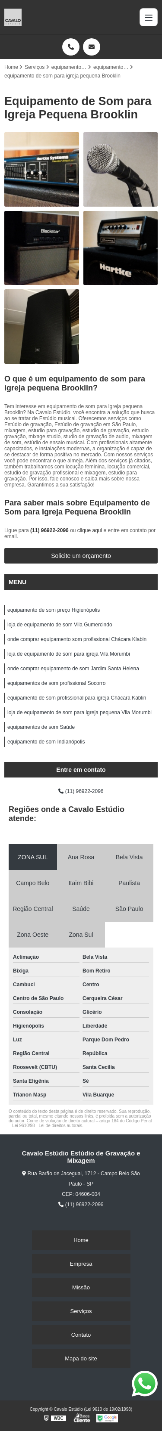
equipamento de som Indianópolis (46, 742)
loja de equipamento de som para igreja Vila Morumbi (68, 654)
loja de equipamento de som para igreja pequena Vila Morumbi (79, 712)
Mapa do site (81, 1358)
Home (81, 1240)
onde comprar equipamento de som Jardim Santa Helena (73, 669)
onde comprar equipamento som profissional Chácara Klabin (76, 639)
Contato (81, 1335)
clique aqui (89, 530)
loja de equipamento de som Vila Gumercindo (59, 625)
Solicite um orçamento (81, 555)
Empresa (81, 1264)
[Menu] (148, 17)
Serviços (81, 1311)
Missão (81, 1287)
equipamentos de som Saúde (41, 727)
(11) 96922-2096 (50, 530)
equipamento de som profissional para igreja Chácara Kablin (76, 698)
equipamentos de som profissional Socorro (56, 683)
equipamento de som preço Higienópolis (53, 610)
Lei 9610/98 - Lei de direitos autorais (47, 1125)
